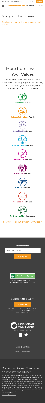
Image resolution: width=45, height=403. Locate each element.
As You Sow (5, 1)
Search (39, 5)
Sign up (32, 1)
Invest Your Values (16, 1)
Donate (39, 1)
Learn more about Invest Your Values (22, 222)
